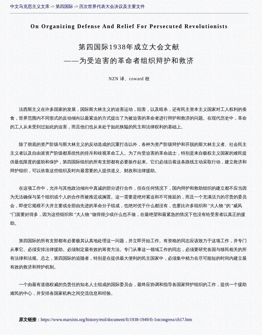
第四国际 (64, 6)
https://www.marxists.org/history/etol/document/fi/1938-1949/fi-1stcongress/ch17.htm (116, 319)
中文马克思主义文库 (30, 6)
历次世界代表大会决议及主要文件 (112, 6)
